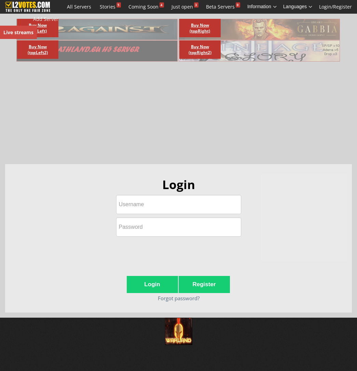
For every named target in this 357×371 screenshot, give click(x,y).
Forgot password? (179, 298)
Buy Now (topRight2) (200, 49)
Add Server (45, 19)
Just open (182, 6)
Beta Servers (220, 6)
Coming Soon (143, 6)
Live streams (18, 32)
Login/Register (335, 6)
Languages (298, 6)
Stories (107, 6)
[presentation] (179, 253)
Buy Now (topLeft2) (38, 49)
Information (262, 6)
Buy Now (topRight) (200, 28)
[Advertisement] (133, 114)
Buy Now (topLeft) (38, 28)
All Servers (79, 6)
